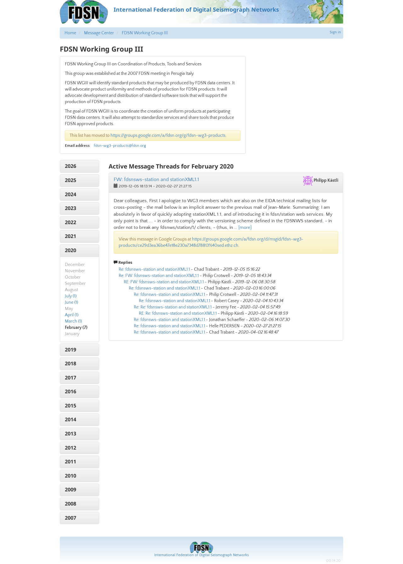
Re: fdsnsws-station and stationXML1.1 (154, 269)
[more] (245, 227)
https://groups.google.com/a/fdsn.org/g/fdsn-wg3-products (168, 135)
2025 (70, 180)
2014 (70, 419)
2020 (70, 250)
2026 (70, 166)
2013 (70, 433)
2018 (70, 363)
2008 (70, 503)
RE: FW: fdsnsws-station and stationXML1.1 (164, 282)
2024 (70, 194)
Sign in (335, 32)
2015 (70, 405)
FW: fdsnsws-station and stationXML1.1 (156, 179)
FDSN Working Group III (145, 33)
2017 (70, 377)
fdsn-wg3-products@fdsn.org (120, 145)
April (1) (71, 315)
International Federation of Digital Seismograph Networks (201, 555)
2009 (70, 489)
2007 (70, 517)
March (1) (73, 321)
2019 (70, 349)
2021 (70, 236)
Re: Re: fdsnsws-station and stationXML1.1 (173, 307)
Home (70, 33)
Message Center (99, 33)
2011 (70, 461)
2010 (70, 475)
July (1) (71, 296)
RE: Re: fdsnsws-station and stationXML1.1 (178, 313)
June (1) (71, 302)
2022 (70, 222)
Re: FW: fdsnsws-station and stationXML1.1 (159, 275)
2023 (70, 208)
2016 (70, 391)
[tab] (79, 166)
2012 (70, 447)
